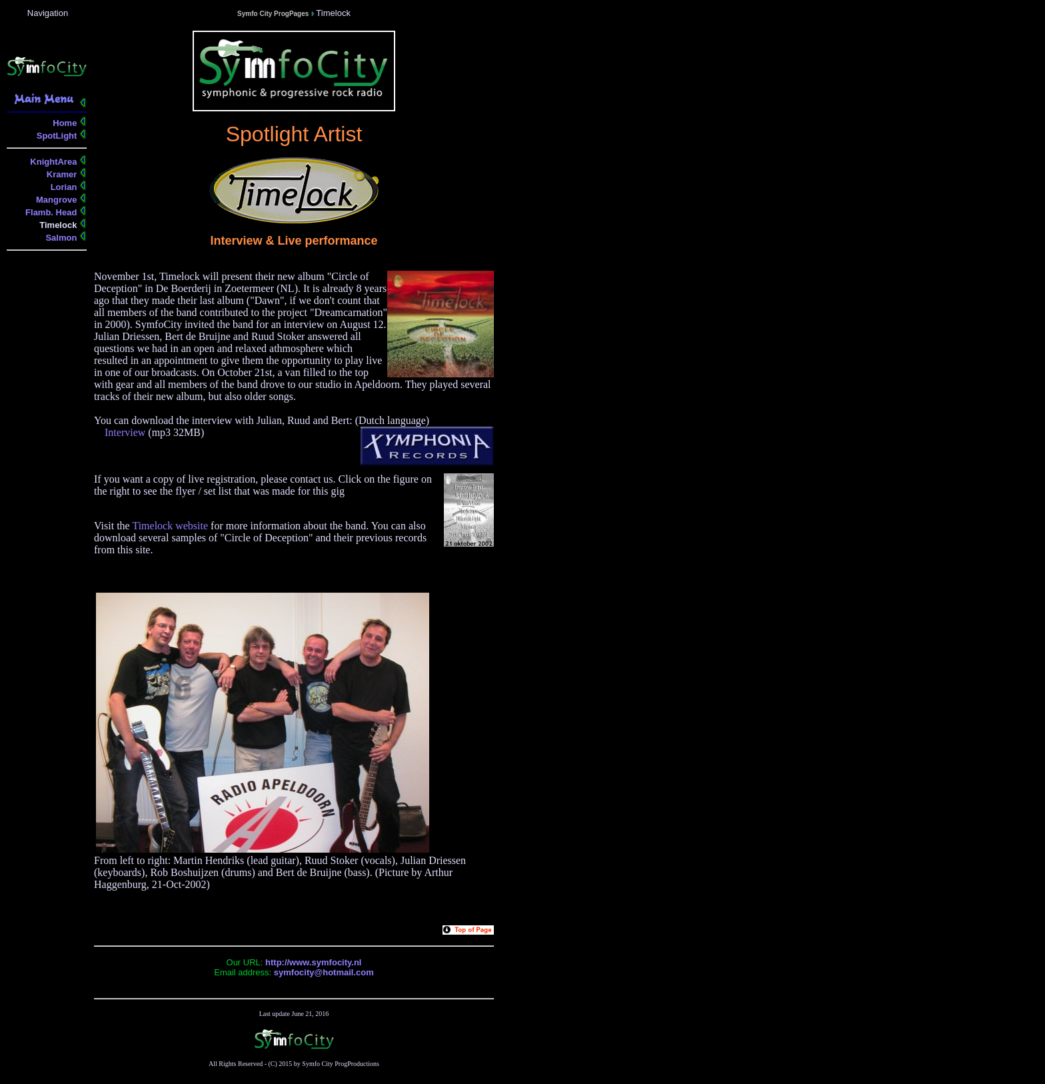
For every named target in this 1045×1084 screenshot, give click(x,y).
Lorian (65, 187)
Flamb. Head (52, 212)
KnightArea (54, 162)
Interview (125, 432)
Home (66, 123)
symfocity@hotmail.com (324, 972)
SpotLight (58, 136)
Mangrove (57, 200)
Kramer (63, 174)
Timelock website (170, 525)
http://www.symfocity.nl (313, 962)
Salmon (62, 238)
